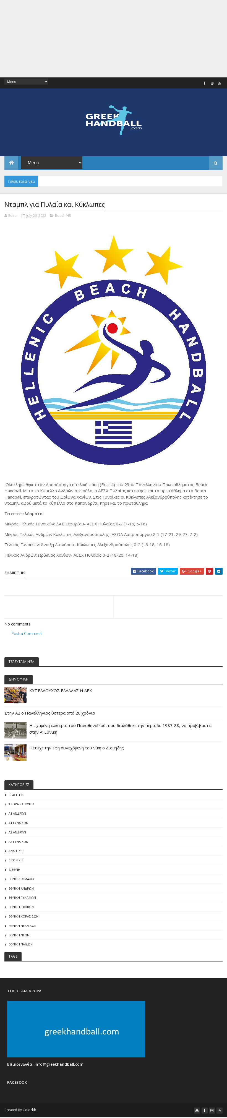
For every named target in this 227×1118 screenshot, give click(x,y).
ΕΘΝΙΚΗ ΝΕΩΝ (19, 935)
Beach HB (63, 215)
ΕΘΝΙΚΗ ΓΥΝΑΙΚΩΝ (22, 897)
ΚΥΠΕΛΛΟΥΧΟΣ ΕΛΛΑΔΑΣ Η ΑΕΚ (60, 690)
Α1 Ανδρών (17, 813)
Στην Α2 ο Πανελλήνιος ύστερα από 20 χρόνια (49, 713)
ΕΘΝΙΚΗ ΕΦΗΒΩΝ (21, 907)
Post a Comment (26, 633)
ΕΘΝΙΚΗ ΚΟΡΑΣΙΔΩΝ (23, 916)
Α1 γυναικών (18, 823)
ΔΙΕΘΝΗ (14, 869)
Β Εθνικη (16, 860)
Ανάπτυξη (17, 851)
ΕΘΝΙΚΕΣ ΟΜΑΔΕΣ (22, 879)
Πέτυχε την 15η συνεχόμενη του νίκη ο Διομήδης (76, 747)
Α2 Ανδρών (17, 832)
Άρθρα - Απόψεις (22, 804)
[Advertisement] (113, 38)
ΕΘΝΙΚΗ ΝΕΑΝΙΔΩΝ (22, 926)
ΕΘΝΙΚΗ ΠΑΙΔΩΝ (21, 944)
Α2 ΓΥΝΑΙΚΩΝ (18, 842)
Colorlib (29, 1109)
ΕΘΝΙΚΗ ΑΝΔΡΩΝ (21, 888)
